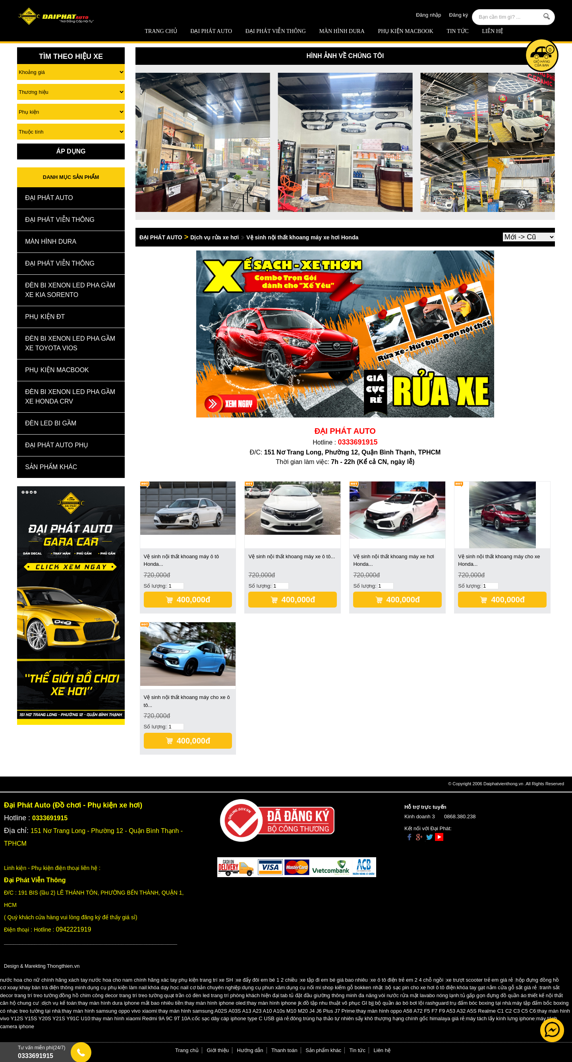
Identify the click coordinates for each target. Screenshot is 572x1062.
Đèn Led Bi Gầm (50, 423)
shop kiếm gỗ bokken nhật (352, 987)
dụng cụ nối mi (303, 987)
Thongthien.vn (63, 966)
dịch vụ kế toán (59, 1003)
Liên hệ (492, 31)
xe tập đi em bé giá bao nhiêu (334, 980)
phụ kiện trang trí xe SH (205, 980)
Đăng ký (458, 15)
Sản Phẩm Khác (51, 467)
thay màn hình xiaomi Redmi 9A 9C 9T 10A (141, 1018)
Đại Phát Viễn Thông (275, 31)
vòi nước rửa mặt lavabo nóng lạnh (419, 995)
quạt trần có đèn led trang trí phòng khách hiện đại (221, 995)
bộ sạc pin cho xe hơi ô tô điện (420, 987)
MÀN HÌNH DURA (341, 31)
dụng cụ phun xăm (263, 987)
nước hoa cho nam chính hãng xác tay (133, 980)
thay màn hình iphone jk (274, 1003)
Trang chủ (161, 31)
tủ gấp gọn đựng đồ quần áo (493, 995)
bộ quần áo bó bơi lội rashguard (411, 1003)
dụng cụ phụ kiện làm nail (117, 987)
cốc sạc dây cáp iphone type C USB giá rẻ (240, 1018)
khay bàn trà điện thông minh (52, 987)
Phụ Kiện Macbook (405, 31)
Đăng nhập (428, 15)
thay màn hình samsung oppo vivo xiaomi (109, 1011)
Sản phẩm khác (323, 1050)
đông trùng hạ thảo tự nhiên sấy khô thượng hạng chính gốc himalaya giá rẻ (377, 1018)
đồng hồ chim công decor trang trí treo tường (111, 995)
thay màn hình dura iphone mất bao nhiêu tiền (130, 1003)
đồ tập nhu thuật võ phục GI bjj (338, 1003)
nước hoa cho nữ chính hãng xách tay (43, 980)
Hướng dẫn (250, 1050)
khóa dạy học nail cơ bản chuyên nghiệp (194, 987)
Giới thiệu (218, 1050)
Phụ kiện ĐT (45, 316)
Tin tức (457, 31)
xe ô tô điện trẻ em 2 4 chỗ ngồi (407, 980)
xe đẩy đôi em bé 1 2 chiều (267, 980)
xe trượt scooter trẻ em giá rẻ (479, 980)
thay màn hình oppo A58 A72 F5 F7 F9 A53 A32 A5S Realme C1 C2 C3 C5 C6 (446, 1011)
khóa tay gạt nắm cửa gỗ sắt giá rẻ (497, 987)
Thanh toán (284, 1050)
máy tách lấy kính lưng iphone (500, 1018)
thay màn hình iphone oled (215, 1003)
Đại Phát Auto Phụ (56, 445)
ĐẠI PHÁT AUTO (211, 31)
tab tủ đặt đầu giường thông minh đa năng (328, 995)
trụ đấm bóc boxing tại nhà (480, 1003)
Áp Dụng (71, 151)
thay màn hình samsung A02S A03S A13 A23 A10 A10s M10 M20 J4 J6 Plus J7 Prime (256, 1011)
